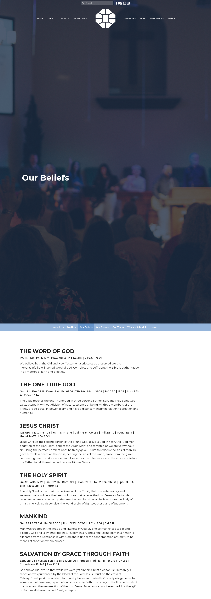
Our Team (118, 327)
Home (39, 18)
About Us (58, 327)
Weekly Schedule (137, 327)
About (52, 18)
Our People (102, 327)
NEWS (171, 18)
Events (65, 18)
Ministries (80, 18)
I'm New (71, 327)
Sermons (130, 18)
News (154, 327)
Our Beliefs (86, 327)
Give (142, 18)
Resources (157, 18)
